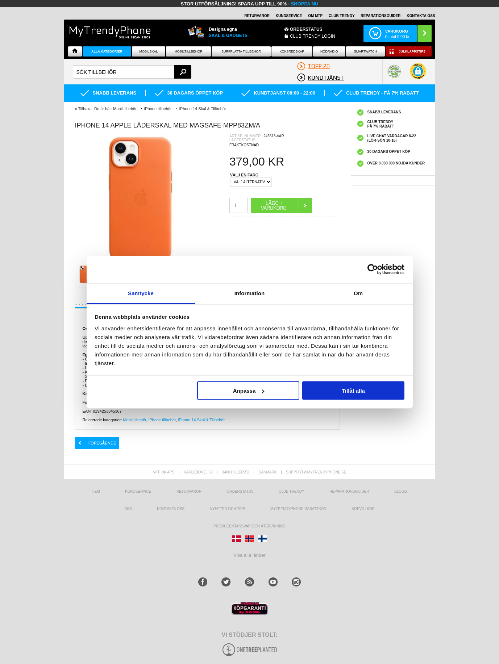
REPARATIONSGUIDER (380, 16)
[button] (418, 75)
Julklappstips (412, 51)
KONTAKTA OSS (421, 16)
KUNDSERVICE (289, 16)
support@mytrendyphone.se (316, 472)
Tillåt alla (353, 391)
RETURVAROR (257, 16)
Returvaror (188, 491)
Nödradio (329, 51)
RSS (128, 509)
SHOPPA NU (305, 4)
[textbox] (132, 72)
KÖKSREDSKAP (291, 51)
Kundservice (138, 491)
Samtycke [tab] (141, 293)
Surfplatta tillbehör (241, 51)
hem (96, 491)
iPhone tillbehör (162, 420)
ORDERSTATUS (306, 29)
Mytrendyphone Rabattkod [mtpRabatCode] (298, 509)
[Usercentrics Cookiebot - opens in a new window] (372, 269)
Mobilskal (148, 51)
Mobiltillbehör (188, 51)
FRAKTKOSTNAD (244, 145)
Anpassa (249, 391)
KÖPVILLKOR (363, 509)
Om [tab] (358, 293)
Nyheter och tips (227, 509)
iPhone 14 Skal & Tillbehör (201, 420)
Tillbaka (85, 109)
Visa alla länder (249, 555)
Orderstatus (240, 491)
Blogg (400, 491)
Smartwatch (365, 51)
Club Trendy (342, 16)
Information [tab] (249, 293)
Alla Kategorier (106, 51)
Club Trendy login (312, 36)
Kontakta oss (170, 509)
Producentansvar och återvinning (249, 526)
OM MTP (315, 16)
